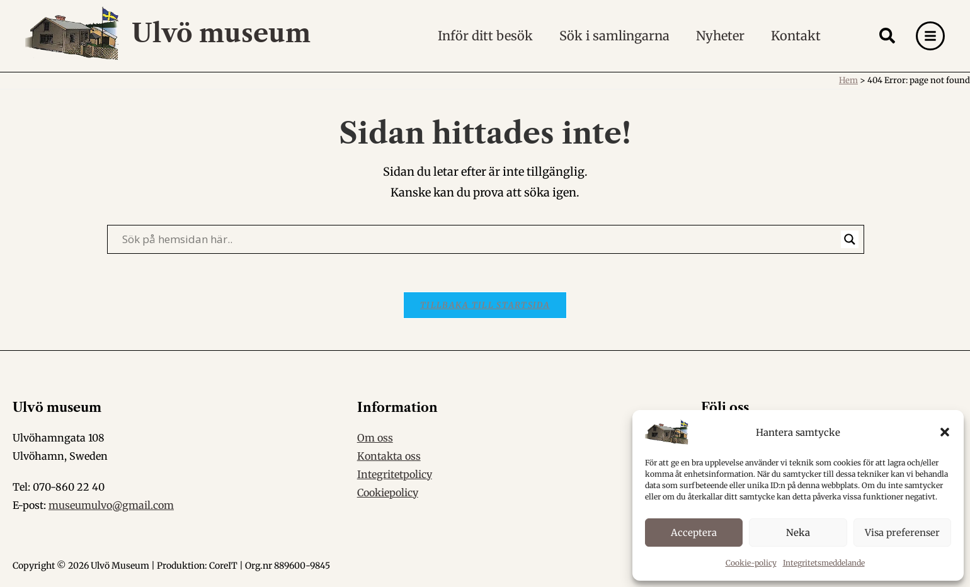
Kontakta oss (389, 456)
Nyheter (720, 35)
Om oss (375, 437)
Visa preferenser (902, 533)
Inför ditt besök (485, 35)
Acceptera (694, 533)
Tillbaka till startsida (485, 305)
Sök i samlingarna (614, 35)
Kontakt (796, 35)
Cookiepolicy (387, 492)
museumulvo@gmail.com (111, 505)
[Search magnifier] (850, 239)
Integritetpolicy (394, 474)
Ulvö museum (221, 33)
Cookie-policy (751, 562)
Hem (848, 80)
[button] (945, 432)
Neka (798, 533)
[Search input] (480, 239)
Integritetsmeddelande (824, 562)
